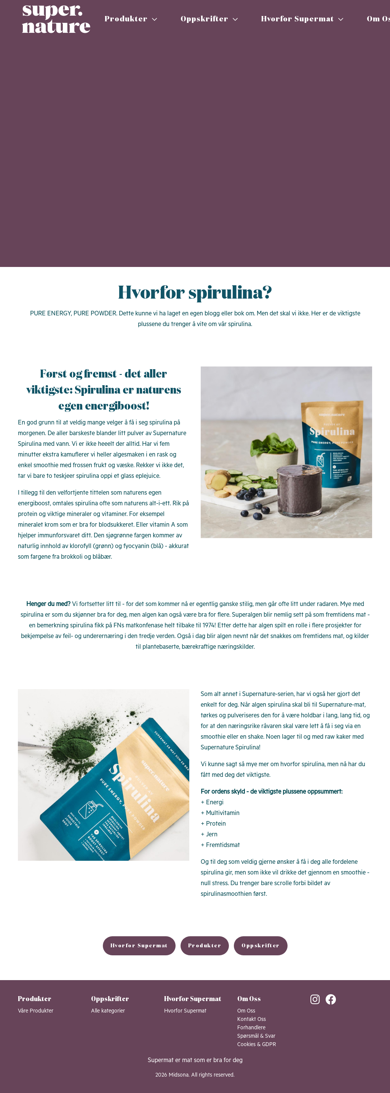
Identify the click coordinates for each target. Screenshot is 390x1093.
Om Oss (246, 1011)
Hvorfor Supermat (302, 19)
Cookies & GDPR (256, 1045)
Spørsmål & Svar (256, 1036)
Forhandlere (251, 1028)
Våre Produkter (35, 1011)
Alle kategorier (108, 1011)
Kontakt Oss (251, 1019)
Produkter (131, 19)
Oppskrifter (209, 19)
